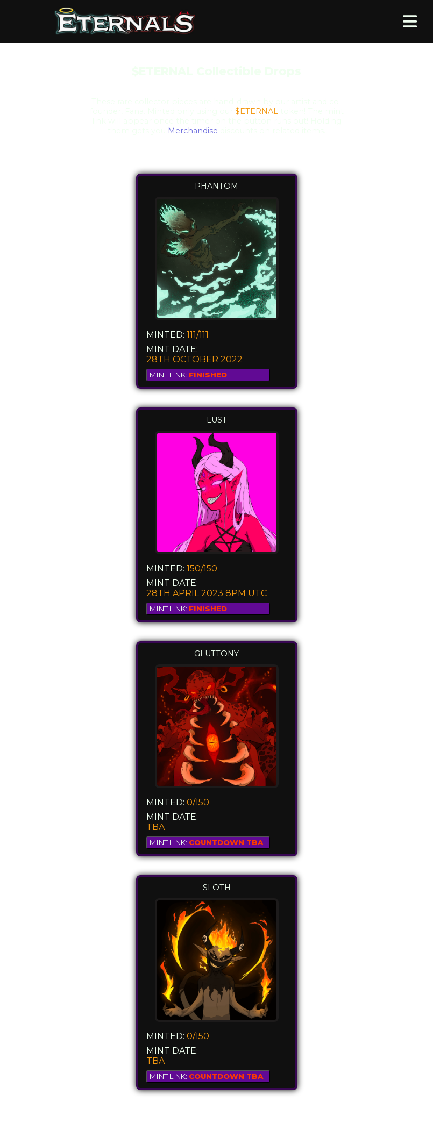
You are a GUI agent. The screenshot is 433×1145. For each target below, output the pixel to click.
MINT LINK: (188, 374)
